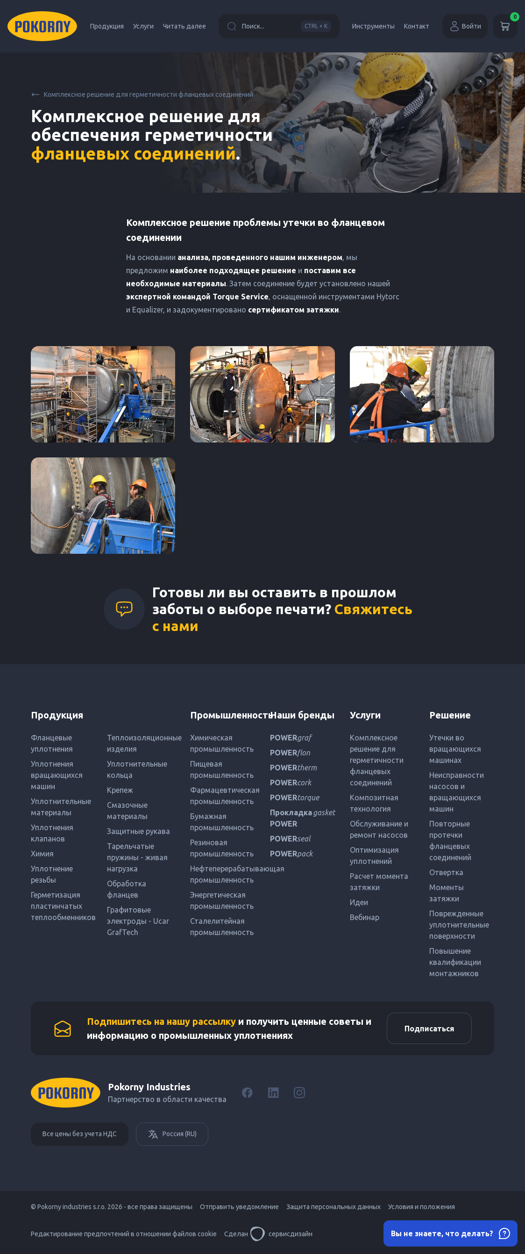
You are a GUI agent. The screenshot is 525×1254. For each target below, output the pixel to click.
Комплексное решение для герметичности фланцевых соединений (142, 94)
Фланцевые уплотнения (52, 743)
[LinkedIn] (273, 1094)
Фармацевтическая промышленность (222, 795)
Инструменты (373, 26)
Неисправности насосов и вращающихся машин (456, 792)
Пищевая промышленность (222, 769)
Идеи (359, 902)
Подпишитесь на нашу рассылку (161, 1021)
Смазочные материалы (127, 810)
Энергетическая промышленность (222, 900)
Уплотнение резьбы (52, 874)
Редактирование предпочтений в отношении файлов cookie (124, 1235)
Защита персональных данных (333, 1208)
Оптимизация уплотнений (374, 855)
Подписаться (428, 1029)
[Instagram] (299, 1094)
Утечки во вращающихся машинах (455, 748)
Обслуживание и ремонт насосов (379, 829)
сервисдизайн (281, 1235)
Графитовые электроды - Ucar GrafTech (138, 921)
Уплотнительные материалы (61, 807)
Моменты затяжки (446, 893)
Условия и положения (421, 1208)
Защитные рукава (138, 831)
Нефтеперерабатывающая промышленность (222, 874)
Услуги (143, 26)
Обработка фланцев (126, 889)
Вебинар (364, 917)
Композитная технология (374, 803)
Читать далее (184, 26)
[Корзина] (505, 26)
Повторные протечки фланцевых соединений (450, 840)
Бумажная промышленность (222, 822)
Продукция (107, 26)
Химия (42, 853)
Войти (465, 26)
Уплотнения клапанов (52, 833)
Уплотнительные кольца (137, 769)
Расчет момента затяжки (379, 882)
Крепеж (120, 790)
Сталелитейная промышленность (222, 926)
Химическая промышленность (222, 743)
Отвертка (446, 872)
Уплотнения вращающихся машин (57, 775)
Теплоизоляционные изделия (141, 743)
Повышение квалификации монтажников (455, 962)
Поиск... (279, 26)
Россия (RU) (172, 1135)
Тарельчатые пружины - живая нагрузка (137, 857)
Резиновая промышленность (222, 848)
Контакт (416, 26)
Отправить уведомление (239, 1208)
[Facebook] (247, 1094)
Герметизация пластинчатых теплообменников (63, 906)
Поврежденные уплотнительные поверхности (459, 924)
